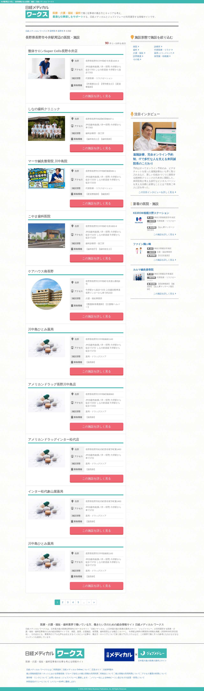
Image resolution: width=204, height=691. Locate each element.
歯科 (136, 50)
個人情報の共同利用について (127, 673)
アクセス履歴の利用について (154, 673)
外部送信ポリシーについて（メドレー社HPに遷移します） (51, 681)
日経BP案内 (108, 669)
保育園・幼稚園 (162, 56)
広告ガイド (96, 669)
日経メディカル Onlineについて (76, 669)
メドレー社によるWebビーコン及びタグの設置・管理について (118, 677)
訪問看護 (138, 56)
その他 (137, 59)
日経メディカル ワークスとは (39, 669)
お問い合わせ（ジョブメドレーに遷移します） (69, 677)
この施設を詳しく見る (96, 96)
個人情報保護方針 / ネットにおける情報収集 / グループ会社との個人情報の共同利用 (62, 673)
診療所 (158, 46)
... (84, 602)
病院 (136, 46)
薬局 (164, 53)
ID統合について (106, 673)
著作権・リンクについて (36, 677)
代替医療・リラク (163, 50)
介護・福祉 (139, 53)
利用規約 (57, 669)
